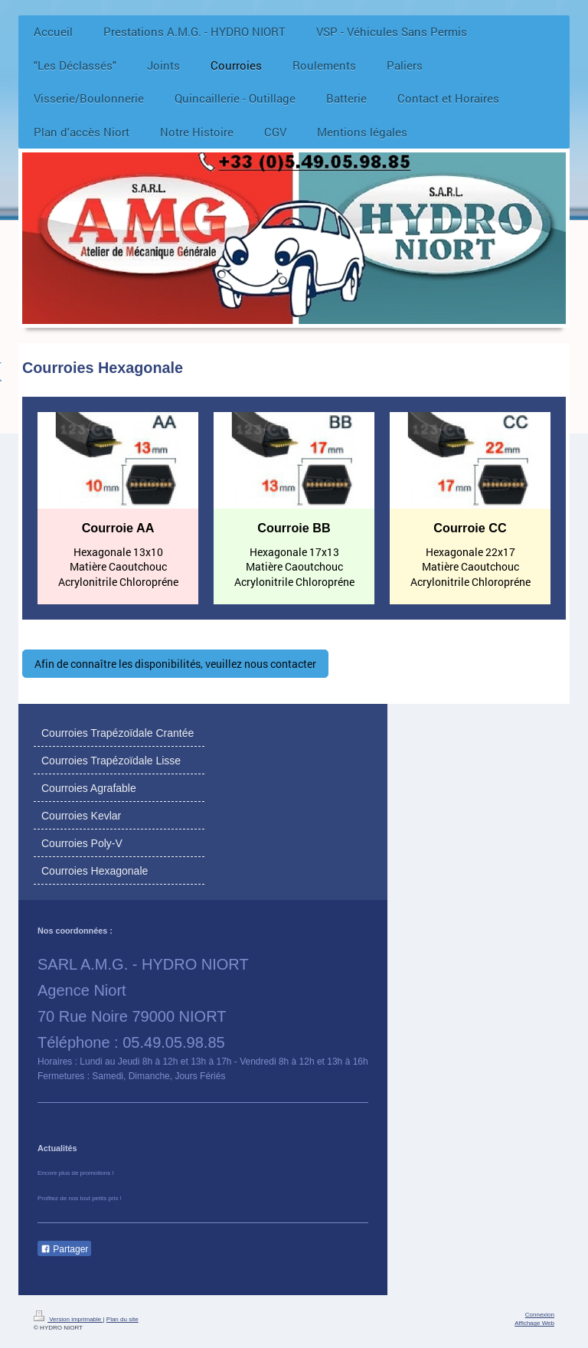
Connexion (539, 1314)
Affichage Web (534, 1323)
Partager (64, 1249)
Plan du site (122, 1319)
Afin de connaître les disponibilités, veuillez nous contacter (175, 663)
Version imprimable (68, 1319)
